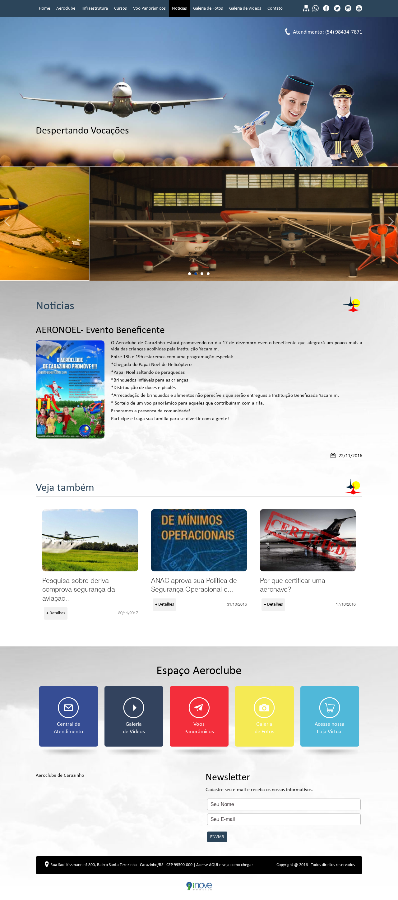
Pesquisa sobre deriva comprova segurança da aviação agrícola (90, 540)
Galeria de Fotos (208, 8)
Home (44, 8)
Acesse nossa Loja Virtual (330, 716)
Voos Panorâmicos (199, 716)
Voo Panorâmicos (149, 8)
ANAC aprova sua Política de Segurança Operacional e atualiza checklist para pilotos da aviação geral (199, 540)
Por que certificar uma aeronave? (308, 540)
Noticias (179, 8)
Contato (275, 8)
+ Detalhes (55, 613)
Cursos (120, 8)
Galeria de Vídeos (245, 8)
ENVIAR (217, 837)
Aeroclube (65, 8)
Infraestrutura (94, 8)
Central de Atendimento (68, 716)
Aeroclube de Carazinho (60, 775)
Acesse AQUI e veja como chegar (224, 865)
